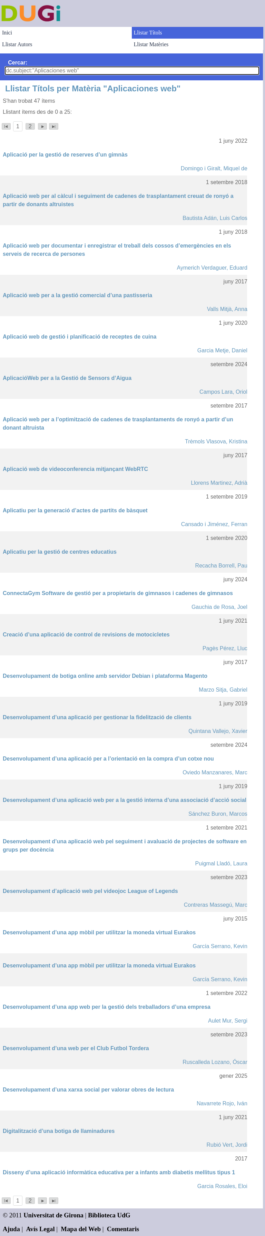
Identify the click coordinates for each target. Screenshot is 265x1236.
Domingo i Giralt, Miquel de (214, 168)
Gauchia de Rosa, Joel (219, 607)
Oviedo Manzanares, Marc (215, 772)
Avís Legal (40, 1229)
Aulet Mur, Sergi (227, 1021)
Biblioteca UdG (109, 1215)
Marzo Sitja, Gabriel (223, 690)
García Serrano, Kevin (220, 946)
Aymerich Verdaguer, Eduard (212, 268)
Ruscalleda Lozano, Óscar (215, 1062)
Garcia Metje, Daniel (222, 350)
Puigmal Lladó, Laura (221, 863)
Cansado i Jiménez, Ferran (214, 524)
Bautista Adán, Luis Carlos (215, 218)
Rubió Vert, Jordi (227, 1145)
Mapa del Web (81, 1229)
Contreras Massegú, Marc (215, 905)
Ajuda (11, 1229)
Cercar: (17, 63)
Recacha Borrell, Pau (221, 566)
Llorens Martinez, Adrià (219, 483)
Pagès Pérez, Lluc (225, 648)
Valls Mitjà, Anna (227, 309)
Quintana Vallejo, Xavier (217, 731)
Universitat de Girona (53, 1215)
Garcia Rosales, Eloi (222, 1186)
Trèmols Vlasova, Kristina (216, 441)
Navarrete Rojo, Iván (222, 1103)
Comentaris (123, 1229)
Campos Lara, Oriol (223, 392)
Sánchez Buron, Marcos (217, 814)
